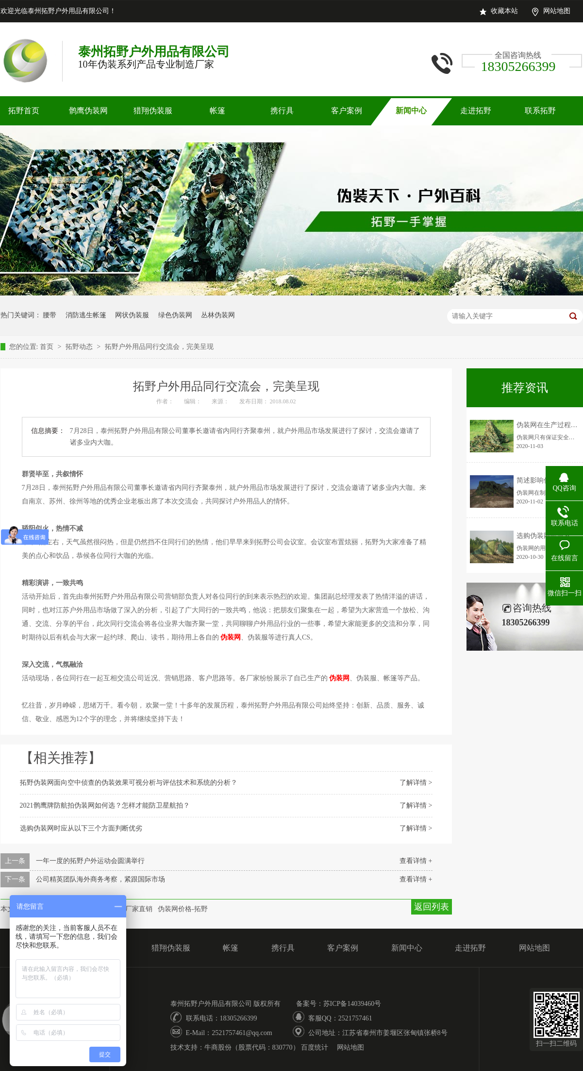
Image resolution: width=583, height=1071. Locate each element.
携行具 (282, 110)
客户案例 (346, 110)
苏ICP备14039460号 (352, 1003)
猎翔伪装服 (152, 110)
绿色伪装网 (175, 315)
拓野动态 (80, 346)
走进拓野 (475, 110)
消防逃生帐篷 (86, 315)
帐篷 (217, 110)
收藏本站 (504, 11)
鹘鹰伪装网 (88, 110)
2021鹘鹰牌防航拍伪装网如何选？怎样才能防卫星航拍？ (105, 805)
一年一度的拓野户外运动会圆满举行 (90, 860)
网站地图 (556, 11)
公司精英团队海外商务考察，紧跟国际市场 (100, 879)
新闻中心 (411, 110)
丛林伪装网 (218, 315)
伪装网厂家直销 (128, 909)
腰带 (49, 315)
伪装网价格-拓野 (183, 909)
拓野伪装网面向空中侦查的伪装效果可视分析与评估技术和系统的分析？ (128, 782)
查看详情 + (416, 860)
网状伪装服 (132, 315)
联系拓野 (540, 110)
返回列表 (431, 907)
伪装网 (230, 637)
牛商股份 (218, 1047)
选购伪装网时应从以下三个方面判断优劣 (81, 828)
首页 (47, 346)
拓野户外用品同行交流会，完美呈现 (159, 346)
